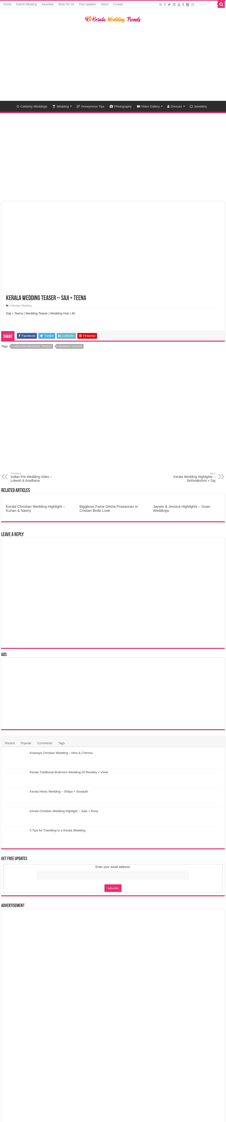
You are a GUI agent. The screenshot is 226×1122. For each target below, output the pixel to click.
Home (7, 4)
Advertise (48, 4)
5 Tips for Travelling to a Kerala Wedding (57, 830)
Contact (118, 4)
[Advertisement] (113, 62)
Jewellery (198, 106)
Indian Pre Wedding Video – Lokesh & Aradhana (35, 477)
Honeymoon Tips (90, 106)
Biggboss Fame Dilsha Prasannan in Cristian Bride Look (108, 508)
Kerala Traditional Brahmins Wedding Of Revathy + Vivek (69, 772)
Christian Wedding (21, 305)
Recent (10, 743)
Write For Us (66, 4)
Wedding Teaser (70, 346)
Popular (26, 743)
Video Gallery (148, 106)
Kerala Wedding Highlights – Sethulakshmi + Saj (191, 477)
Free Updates (87, 4)
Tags (61, 743)
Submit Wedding (26, 4)
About (104, 4)
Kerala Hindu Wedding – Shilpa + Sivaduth (59, 791)
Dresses (174, 106)
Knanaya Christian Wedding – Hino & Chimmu (61, 753)
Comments (44, 743)
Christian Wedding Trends (32, 346)
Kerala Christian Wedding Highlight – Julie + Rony (64, 811)
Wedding (60, 106)
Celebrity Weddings (31, 106)
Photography (121, 106)
